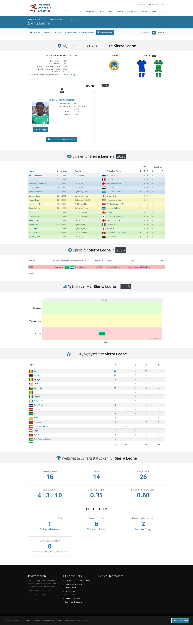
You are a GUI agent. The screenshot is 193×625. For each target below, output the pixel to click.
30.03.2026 (33, 267)
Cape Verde (38, 405)
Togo (36, 418)
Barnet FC (111, 228)
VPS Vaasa (111, 175)
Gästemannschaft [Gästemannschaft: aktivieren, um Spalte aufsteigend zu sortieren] (78, 261)
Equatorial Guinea (41, 426)
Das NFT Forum (70, 588)
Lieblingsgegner (86, 33)
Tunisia (37, 435)
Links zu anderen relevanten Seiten (78, 581)
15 (115, 392)
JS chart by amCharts (155, 338)
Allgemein (35, 33)
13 (115, 401)
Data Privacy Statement (73, 602)
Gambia (37, 375)
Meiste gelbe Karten (143, 518)
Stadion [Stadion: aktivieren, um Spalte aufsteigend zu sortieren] (131, 261)
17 (115, 384)
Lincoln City (111, 196)
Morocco (37, 422)
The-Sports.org (69, 74)
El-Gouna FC (112, 187)
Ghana (36, 409)
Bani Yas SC (111, 236)
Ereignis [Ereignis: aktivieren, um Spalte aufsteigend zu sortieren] (109, 261)
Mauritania (38, 413)
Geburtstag (62, 171)
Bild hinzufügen (40, 129)
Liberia (36, 384)
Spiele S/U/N (50, 490)
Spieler (48, 33)
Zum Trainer (61, 139)
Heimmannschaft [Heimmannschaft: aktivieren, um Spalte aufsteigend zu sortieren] (61, 261)
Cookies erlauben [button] (180, 621)
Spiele (58, 33)
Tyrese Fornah (50, 551)
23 (115, 371)
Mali (35, 392)
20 (115, 375)
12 (115, 405)
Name (31, 171)
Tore (96, 471)
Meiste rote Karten (49, 541)
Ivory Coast (38, 401)
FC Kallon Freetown (114, 192)
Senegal (37, 379)
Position (78, 171)
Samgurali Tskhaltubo (115, 183)
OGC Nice (111, 179)
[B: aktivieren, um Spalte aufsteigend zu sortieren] (115, 365)
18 (115, 379)
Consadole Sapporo (115, 216)
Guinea (37, 371)
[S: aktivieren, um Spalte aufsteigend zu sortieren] (126, 365)
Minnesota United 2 (114, 200)
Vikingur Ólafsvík (113, 208)
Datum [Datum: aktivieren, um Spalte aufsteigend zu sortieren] (32, 261)
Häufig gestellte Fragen (73, 584)
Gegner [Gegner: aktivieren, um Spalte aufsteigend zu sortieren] (32, 364)
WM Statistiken (104, 33)
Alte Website (140, 4)
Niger (36, 430)
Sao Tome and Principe (43, 439)
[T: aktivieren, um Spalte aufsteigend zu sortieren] (158, 365)
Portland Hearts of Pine (116, 204)
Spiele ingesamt (49, 471)
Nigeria (37, 396)
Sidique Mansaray (50, 529)
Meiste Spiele (96, 518)
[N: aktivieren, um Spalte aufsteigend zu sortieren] (146, 365)
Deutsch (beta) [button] (156, 4)
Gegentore (143, 471)
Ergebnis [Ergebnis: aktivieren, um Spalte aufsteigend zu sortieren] (99, 261)
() (98, 267)
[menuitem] (102, 299)
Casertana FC (112, 224)
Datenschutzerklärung (73, 598)
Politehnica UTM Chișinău (117, 232)
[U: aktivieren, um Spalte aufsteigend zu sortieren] (135, 365)
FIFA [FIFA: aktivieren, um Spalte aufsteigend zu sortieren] (161, 261)
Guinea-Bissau (39, 388)
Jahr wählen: (145, 32)
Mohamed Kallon (96, 529)
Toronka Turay (143, 529)
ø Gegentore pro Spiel (143, 490)
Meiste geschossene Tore (50, 518)
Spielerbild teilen (71, 595)
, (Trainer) (61, 99)
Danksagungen (70, 591)
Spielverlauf (70, 33)
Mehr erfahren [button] (82, 620)
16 (115, 388)
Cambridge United (114, 220)
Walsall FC (111, 212)
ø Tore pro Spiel (96, 490)
